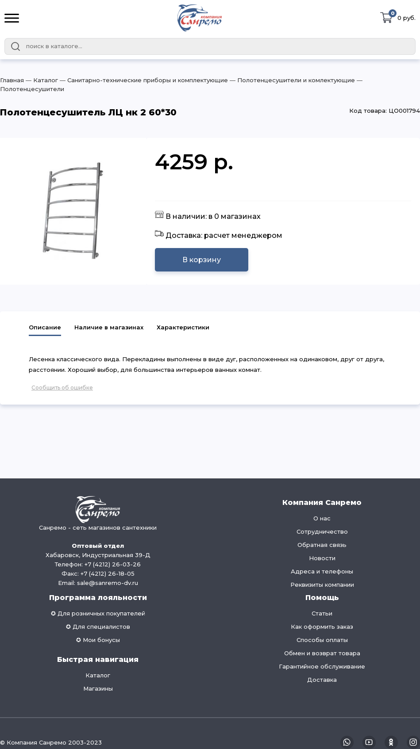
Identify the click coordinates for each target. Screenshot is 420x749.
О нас (322, 518)
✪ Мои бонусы (98, 639)
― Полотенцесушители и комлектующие (291, 80)
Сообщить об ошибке (62, 387)
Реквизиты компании (322, 584)
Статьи (322, 613)
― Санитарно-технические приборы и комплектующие (143, 80)
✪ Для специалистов (98, 626)
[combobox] (210, 46)
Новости (322, 558)
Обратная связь (322, 544)
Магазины (98, 688)
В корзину (201, 260)
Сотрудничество (322, 531)
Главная (12, 80)
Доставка (322, 679)
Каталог (97, 675)
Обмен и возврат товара (322, 653)
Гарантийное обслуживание (322, 666)
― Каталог (41, 80)
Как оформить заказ (322, 626)
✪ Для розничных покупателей (98, 613)
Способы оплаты (322, 639)
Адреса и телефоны (322, 571)
